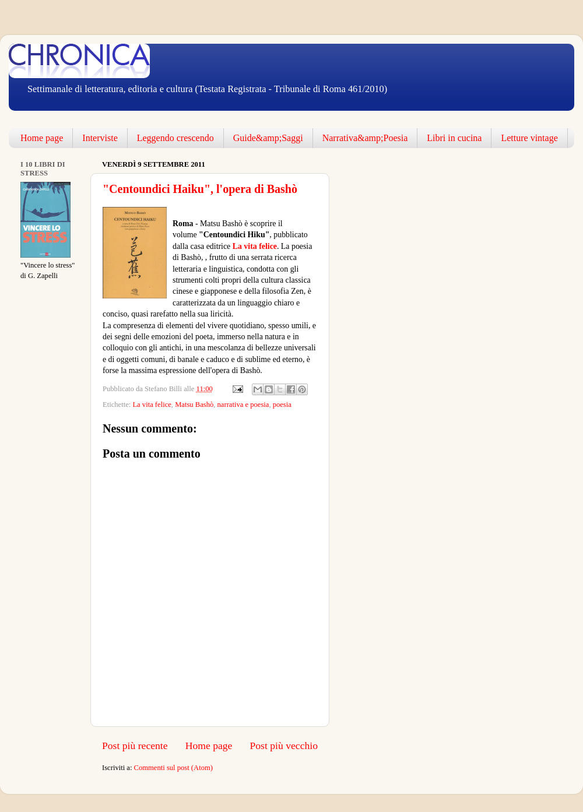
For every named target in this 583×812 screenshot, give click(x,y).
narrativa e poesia (243, 404)
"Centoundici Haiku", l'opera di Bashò (200, 188)
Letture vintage (529, 138)
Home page (41, 138)
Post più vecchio (284, 745)
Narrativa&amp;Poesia (365, 138)
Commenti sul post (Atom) (173, 768)
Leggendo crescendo (175, 138)
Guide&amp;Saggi (268, 138)
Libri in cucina (454, 138)
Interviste (99, 138)
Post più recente (135, 745)
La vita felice (253, 246)
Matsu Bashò (194, 404)
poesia (282, 404)
